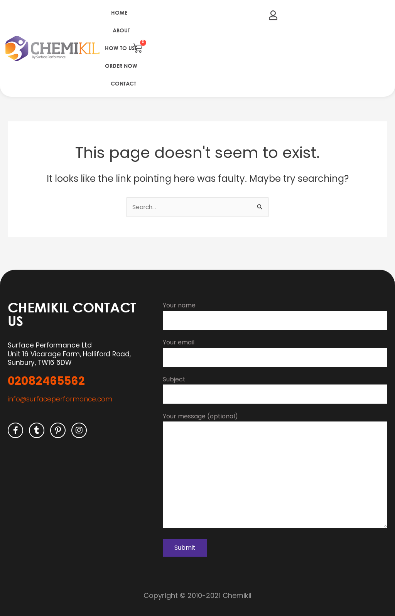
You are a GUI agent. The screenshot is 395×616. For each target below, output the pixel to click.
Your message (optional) (275, 469)
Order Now (121, 65)
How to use (121, 48)
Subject (275, 384)
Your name (275, 309)
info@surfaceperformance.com (60, 391)
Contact (123, 83)
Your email (275, 346)
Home (119, 12)
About (121, 30)
